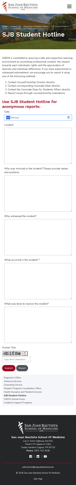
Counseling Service (13, 384)
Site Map (38, 478)
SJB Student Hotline (15, 395)
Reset (22, 368)
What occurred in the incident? (22, 260)
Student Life (15, 26)
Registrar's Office (12, 377)
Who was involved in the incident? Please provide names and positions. (36, 170)
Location (9, 125)
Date (7, 111)
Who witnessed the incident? (20, 216)
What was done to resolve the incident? (26, 303)
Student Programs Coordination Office (22, 388)
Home (4, 26)
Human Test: (9, 347)
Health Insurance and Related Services (23, 392)
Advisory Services (13, 381)
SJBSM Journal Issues (14, 399)
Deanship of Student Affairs (36, 26)
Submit (9, 368)
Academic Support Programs (18, 402)
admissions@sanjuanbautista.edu (38, 467)
